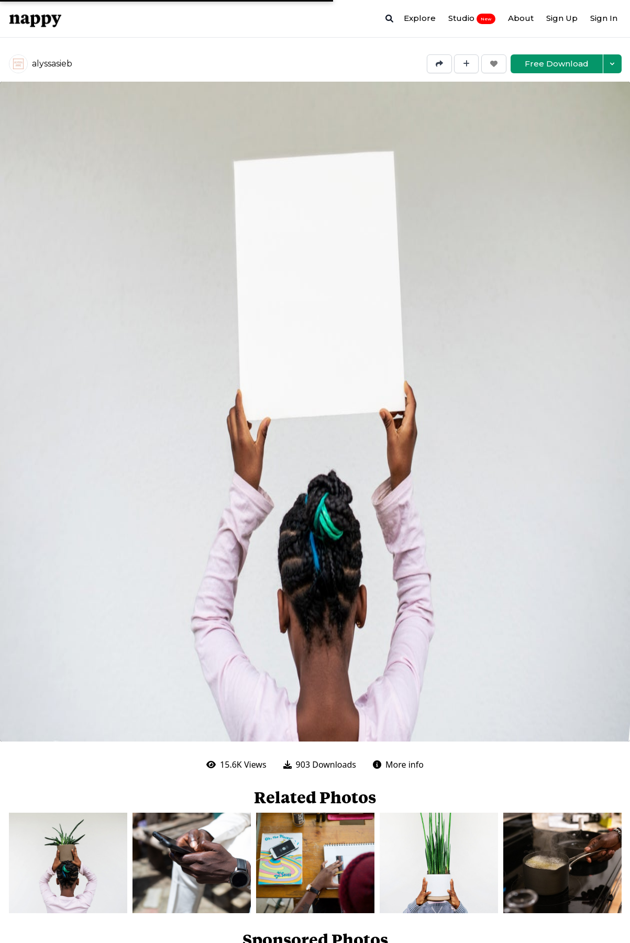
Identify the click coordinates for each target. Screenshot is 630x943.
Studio (471, 18)
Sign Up (562, 18)
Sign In (603, 18)
